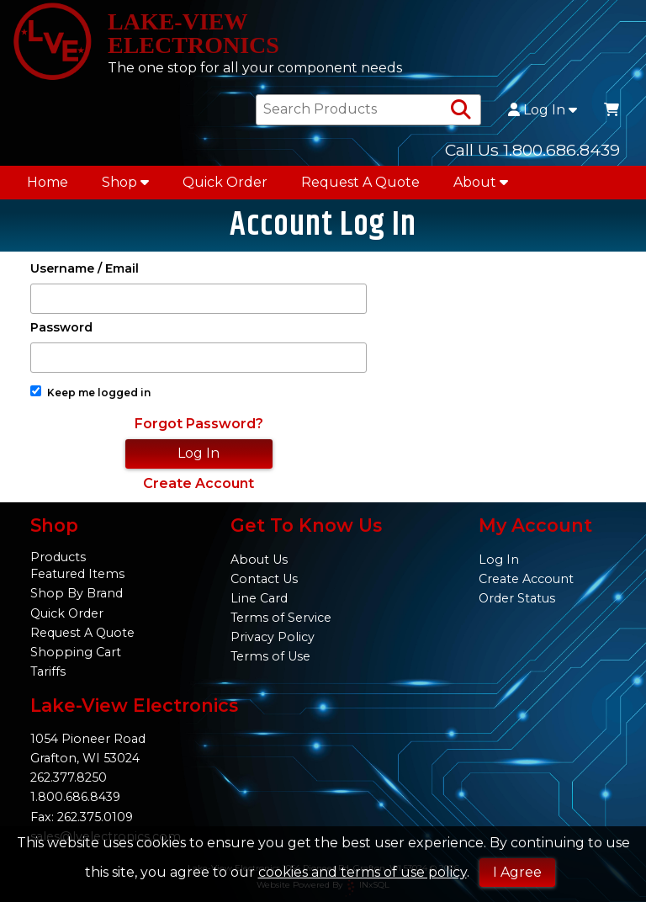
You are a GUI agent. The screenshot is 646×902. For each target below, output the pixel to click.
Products (58, 557)
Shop (125, 182)
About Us (259, 559)
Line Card (259, 598)
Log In (542, 110)
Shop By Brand (76, 593)
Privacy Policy (272, 637)
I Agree (517, 872)
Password (61, 328)
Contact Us (264, 578)
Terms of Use (270, 656)
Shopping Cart (75, 652)
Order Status (517, 598)
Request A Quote (360, 182)
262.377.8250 (68, 777)
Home (47, 182)
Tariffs (48, 671)
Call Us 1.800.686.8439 (532, 150)
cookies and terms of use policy (362, 872)
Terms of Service (280, 617)
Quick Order (225, 182)
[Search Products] (461, 110)
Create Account (198, 483)
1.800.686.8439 (75, 796)
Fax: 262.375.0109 (81, 817)
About (480, 182)
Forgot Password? (199, 424)
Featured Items (77, 573)
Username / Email (84, 269)
